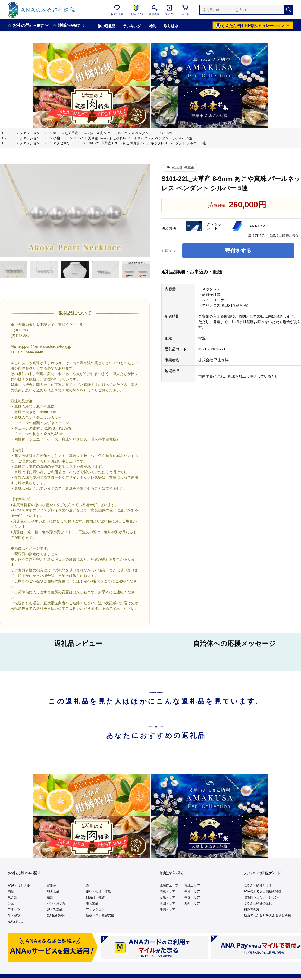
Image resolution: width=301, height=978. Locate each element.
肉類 (11, 891)
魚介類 (12, 897)
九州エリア (192, 903)
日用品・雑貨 (95, 897)
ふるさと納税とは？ (258, 885)
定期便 (51, 885)
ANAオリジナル (19, 885)
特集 (152, 26)
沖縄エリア (167, 909)
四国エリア (167, 903)
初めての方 (251, 909)
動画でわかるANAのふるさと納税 (267, 915)
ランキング (132, 26)
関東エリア (167, 891)
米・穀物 (14, 915)
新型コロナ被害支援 (100, 915)
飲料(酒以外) (56, 915)
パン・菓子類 (56, 903)
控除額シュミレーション (261, 897)
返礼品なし (15, 921)
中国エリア (192, 897)
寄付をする (238, 250)
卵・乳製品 (54, 909)
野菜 (11, 903)
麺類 (50, 897)
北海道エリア (169, 885)
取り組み (171, 26)
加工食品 (53, 891)
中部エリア (192, 891)
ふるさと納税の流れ (258, 903)
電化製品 (92, 903)
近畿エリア (167, 897)
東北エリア (192, 885)
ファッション (95, 909)
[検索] (288, 10)
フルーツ (14, 909)
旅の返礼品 (106, 26)
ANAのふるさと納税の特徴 (262, 891)
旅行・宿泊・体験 (98, 891)
